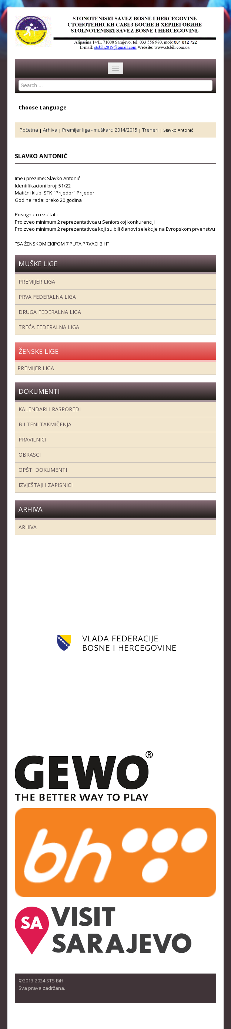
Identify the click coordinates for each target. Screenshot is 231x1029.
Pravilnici (32, 439)
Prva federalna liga (47, 296)
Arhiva (28, 527)
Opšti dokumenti (43, 469)
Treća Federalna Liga (49, 327)
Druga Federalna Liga (50, 311)
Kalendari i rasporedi (50, 409)
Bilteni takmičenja (45, 424)
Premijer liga (37, 281)
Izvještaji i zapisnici (46, 484)
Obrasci (30, 454)
